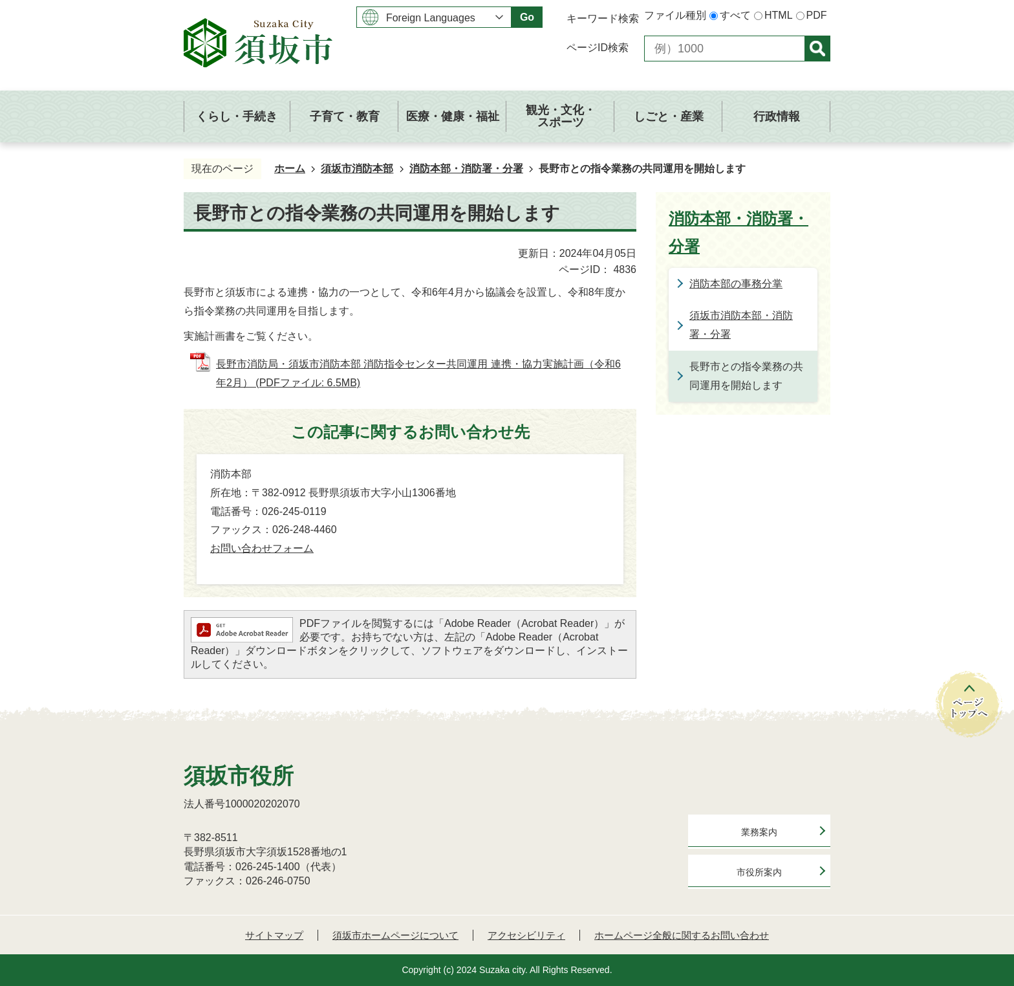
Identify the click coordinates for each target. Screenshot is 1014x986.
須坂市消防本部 (357, 168)
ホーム (289, 168)
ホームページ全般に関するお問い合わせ (681, 935)
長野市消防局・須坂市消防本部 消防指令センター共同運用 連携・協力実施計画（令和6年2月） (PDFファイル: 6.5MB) (418, 373)
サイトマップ (274, 935)
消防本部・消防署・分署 (466, 168)
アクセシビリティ (526, 935)
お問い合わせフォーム (262, 548)
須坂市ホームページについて (395, 935)
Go (527, 17)
